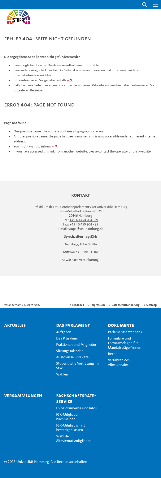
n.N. (70, 80)
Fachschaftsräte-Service (76, 398)
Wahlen (62, 374)
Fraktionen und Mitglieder (76, 344)
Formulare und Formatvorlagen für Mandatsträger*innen (124, 343)
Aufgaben (63, 332)
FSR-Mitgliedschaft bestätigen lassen (70, 427)
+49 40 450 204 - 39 (84, 220)
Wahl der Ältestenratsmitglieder (73, 438)
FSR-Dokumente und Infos (76, 408)
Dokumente (121, 325)
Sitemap (151, 305)
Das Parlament (73, 325)
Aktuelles (15, 325)
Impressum (98, 305)
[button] (144, 4)
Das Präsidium (67, 338)
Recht (112, 353)
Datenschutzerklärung (126, 305)
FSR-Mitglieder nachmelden (67, 416)
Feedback (78, 305)
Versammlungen (23, 395)
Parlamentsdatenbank (125, 332)
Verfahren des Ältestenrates (119, 362)
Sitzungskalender (69, 351)
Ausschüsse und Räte (72, 357)
